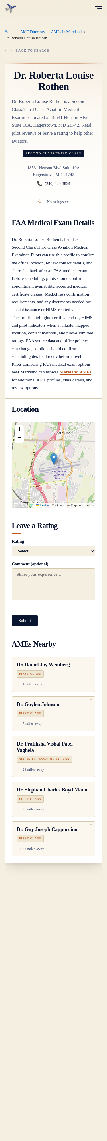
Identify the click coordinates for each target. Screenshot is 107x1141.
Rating (53, 547)
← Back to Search (30, 51)
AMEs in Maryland (66, 32)
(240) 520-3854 (53, 183)
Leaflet (42, 505)
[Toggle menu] (98, 8)
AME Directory (32, 32)
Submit (25, 620)
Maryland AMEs (75, 371)
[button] (53, 459)
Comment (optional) (53, 581)
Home (9, 32)
